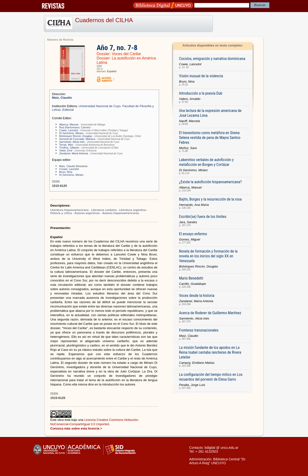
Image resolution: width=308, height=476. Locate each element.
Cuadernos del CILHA (104, 20)
